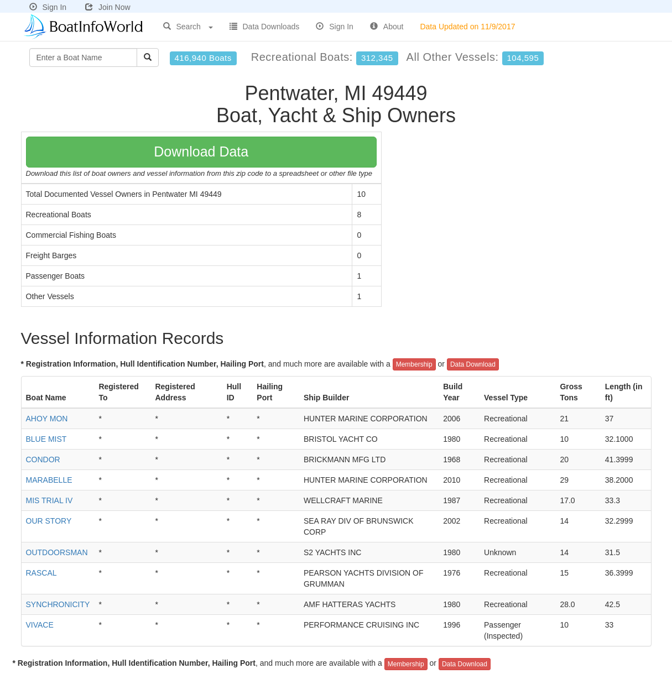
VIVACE (40, 624)
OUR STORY (49, 520)
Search (188, 26)
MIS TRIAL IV (49, 500)
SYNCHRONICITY (58, 604)
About (387, 26)
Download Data (201, 151)
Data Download (473, 364)
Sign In (48, 7)
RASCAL (41, 572)
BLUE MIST (46, 439)
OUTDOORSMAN (57, 552)
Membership (414, 364)
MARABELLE (49, 480)
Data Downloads (265, 26)
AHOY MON (47, 418)
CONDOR (43, 459)
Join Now (108, 7)
